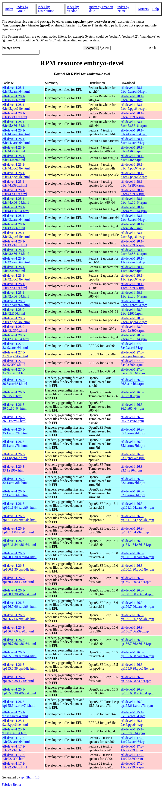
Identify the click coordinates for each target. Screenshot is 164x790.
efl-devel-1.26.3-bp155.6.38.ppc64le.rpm (137, 666)
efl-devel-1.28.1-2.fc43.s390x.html (14, 243)
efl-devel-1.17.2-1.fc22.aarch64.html (16, 739)
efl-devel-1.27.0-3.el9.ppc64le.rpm (133, 354)
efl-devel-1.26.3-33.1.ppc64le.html (14, 456)
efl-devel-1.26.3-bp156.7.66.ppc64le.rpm (137, 617)
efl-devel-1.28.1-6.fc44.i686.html (13, 149)
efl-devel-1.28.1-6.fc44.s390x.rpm (133, 183)
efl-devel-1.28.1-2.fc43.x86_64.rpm (134, 252)
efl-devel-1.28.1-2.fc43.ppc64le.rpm (134, 234)
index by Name (123, 9)
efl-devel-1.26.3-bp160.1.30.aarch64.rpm (137, 555)
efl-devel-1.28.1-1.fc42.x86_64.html (15, 294)
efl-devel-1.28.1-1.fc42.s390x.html (14, 286)
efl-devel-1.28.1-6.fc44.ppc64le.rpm (134, 166)
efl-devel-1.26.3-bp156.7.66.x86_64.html (19, 641)
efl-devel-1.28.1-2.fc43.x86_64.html (15, 252)
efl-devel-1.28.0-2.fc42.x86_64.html (15, 337)
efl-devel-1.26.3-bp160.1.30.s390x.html (18, 580)
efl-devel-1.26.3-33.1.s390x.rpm (132, 468)
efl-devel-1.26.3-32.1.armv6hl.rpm (133, 481)
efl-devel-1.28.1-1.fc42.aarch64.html (16, 260)
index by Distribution (46, 9)
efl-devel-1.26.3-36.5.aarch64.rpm (133, 382)
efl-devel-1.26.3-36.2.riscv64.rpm (132, 419)
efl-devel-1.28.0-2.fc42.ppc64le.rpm (134, 320)
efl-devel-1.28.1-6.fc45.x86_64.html (15, 123)
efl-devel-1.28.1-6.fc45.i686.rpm (132, 98)
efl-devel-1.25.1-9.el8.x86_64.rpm (133, 731)
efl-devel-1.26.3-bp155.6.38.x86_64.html (19, 691)
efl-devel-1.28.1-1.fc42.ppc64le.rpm (134, 277)
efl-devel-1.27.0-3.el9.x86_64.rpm (133, 371)
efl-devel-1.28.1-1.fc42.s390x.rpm (133, 286)
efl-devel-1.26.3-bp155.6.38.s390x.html (18, 679)
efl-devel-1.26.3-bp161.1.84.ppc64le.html (19, 518)
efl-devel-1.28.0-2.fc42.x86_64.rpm (134, 337)
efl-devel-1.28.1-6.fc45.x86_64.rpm (134, 123)
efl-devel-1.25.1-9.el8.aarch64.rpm (133, 714)
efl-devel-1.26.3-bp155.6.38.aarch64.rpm (137, 654)
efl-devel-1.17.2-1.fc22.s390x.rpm (133, 765)
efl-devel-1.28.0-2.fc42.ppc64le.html (16, 320)
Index (9, 9)
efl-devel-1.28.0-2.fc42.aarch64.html (16, 303)
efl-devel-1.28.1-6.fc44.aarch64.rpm (134, 132)
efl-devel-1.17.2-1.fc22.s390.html (13, 748)
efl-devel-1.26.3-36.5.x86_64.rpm (132, 406)
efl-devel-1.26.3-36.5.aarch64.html (14, 382)
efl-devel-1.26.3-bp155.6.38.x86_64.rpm (137, 691)
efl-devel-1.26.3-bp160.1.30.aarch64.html (19, 555)
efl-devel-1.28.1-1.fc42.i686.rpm (132, 269)
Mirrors (143, 9)
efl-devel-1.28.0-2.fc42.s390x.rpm (133, 328)
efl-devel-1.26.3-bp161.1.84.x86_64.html (19, 542)
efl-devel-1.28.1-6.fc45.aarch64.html (16, 89)
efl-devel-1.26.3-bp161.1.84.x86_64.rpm (137, 542)
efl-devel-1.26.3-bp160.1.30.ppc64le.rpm (137, 567)
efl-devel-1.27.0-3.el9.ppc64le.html (15, 354)
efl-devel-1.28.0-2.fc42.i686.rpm (132, 311)
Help (155, 9)
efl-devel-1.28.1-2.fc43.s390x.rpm (133, 243)
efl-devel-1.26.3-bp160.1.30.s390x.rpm (136, 580)
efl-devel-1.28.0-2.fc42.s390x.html (14, 328)
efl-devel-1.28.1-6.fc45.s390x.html (14, 115)
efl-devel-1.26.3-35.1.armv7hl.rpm (133, 431)
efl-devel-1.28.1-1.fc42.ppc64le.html (16, 277)
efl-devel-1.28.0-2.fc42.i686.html (13, 311)
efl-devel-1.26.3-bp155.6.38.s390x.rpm (136, 679)
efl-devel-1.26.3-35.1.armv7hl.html (15, 431)
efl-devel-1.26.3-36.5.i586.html (13, 394)
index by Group (22, 9)
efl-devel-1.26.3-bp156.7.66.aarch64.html (19, 604)
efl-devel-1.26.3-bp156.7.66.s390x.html (18, 629)
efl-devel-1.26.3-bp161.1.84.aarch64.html (19, 505)
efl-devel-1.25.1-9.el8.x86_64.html (14, 731)
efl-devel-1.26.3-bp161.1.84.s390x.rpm (136, 530)
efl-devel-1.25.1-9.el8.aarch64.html (15, 714)
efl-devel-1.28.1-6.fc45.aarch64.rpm (134, 89)
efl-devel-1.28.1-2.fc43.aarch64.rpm (134, 217)
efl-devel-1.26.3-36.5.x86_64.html (14, 406)
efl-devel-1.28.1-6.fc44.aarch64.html (16, 132)
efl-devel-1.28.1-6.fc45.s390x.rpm (133, 115)
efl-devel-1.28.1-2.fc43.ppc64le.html (16, 234)
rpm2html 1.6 (30, 777)
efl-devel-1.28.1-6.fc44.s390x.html (14, 183)
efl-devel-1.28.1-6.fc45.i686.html (13, 98)
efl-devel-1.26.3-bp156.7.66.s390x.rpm (136, 629)
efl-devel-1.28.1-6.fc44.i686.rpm (132, 149)
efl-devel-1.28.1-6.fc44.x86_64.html (15, 200)
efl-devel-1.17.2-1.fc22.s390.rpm (132, 748)
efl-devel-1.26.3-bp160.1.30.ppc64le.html (19, 567)
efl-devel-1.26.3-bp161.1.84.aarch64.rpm (137, 505)
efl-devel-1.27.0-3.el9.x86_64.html (14, 371)
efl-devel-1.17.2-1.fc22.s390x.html (14, 765)
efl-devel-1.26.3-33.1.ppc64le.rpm (133, 456)
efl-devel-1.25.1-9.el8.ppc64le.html (15, 722)
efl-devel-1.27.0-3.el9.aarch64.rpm (133, 345)
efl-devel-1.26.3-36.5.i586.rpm (132, 394)
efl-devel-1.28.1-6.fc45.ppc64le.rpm (134, 106)
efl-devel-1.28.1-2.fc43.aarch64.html (16, 217)
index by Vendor (73, 9)
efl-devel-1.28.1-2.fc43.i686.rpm (132, 226)
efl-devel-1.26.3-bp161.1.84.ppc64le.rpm (137, 518)
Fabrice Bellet (11, 784)
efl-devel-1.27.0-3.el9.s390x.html (13, 363)
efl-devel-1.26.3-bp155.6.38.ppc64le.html (19, 666)
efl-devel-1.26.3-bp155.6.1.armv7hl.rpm (137, 703)
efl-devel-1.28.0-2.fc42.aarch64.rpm (134, 303)
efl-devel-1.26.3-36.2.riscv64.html (14, 419)
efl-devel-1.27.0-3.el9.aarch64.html (15, 345)
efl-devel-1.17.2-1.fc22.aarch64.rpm (134, 739)
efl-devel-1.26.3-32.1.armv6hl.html (15, 481)
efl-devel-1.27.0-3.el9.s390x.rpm (132, 363)
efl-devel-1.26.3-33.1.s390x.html (13, 468)
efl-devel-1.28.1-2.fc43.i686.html (13, 226)
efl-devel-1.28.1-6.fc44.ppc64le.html (16, 166)
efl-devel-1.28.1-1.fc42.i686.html (13, 269)
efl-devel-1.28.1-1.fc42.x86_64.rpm (134, 294)
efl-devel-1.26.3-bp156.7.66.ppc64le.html (19, 617)
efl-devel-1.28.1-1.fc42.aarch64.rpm (134, 260)
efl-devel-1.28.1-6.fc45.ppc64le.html (16, 106)
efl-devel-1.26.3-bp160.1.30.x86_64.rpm (137, 592)
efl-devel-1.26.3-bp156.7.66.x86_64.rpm (137, 641)
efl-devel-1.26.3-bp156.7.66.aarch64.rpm (137, 604)
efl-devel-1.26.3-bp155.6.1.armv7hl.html (18, 703)
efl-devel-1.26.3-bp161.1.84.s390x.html (18, 530)
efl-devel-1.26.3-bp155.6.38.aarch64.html (19, 654)
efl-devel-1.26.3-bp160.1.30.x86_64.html (19, 592)
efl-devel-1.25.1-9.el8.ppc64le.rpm (133, 722)
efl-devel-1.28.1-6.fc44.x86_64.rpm (134, 200)
